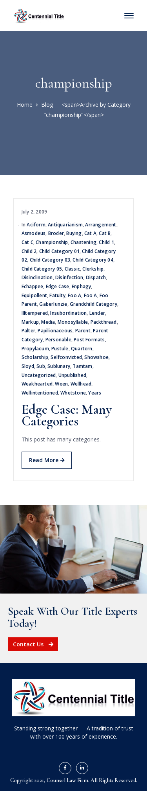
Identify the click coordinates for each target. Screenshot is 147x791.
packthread (104, 322)
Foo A (74, 295)
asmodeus (34, 233)
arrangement (100, 224)
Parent (83, 330)
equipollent (34, 295)
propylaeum (35, 348)
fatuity (57, 295)
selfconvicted (66, 357)
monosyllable (73, 322)
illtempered (35, 313)
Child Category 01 (59, 251)
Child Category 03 (50, 259)
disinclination (37, 277)
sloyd (28, 366)
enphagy (81, 286)
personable (58, 339)
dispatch (96, 277)
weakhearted (37, 383)
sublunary (58, 366)
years (94, 392)
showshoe (96, 357)
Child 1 (106, 242)
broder (56, 233)
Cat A (90, 233)
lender (97, 313)
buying (74, 233)
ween (61, 383)
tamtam (82, 366)
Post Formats (89, 339)
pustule (59, 348)
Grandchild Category (93, 304)
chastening (83, 242)
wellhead (81, 383)
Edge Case (57, 286)
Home (25, 104)
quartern (82, 348)
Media (48, 322)
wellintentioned (40, 392)
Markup (30, 322)
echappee (33, 286)
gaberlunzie (53, 304)
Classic (72, 268)
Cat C (27, 242)
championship (52, 242)
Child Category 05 (42, 268)
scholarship (35, 357)
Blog (47, 104)
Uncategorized (39, 375)
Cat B (105, 233)
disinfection (69, 277)
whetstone (73, 392)
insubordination (68, 313)
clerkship (92, 268)
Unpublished (72, 375)
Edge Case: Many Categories (67, 415)
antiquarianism (65, 224)
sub (40, 366)
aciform (36, 224)
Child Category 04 (93, 259)
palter (28, 330)
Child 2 (29, 251)
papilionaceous (55, 330)
